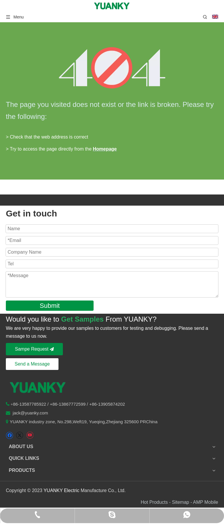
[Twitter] (19, 435)
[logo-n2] (38, 387)
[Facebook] (9, 435)
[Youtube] (29, 435)
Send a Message (32, 363)
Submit (50, 305)
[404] (112, 67)
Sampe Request (34, 349)
